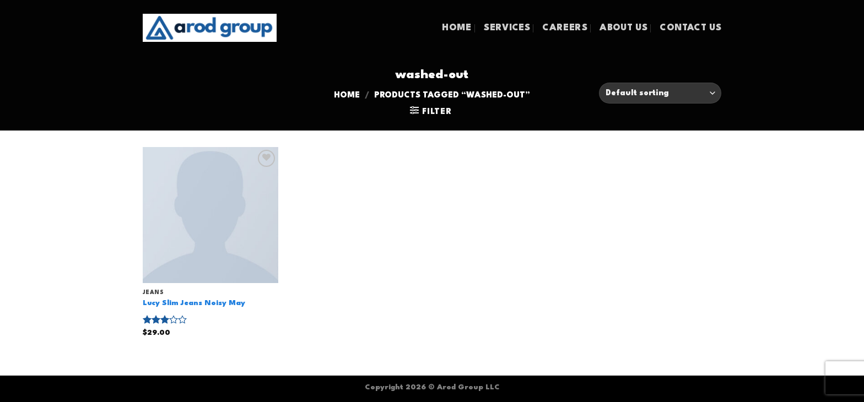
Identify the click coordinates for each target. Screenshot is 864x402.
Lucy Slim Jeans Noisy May (194, 303)
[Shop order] (660, 93)
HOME (456, 28)
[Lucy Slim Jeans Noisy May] (211, 215)
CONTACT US (690, 28)
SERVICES (507, 28)
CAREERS (564, 28)
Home (347, 95)
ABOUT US (623, 28)
